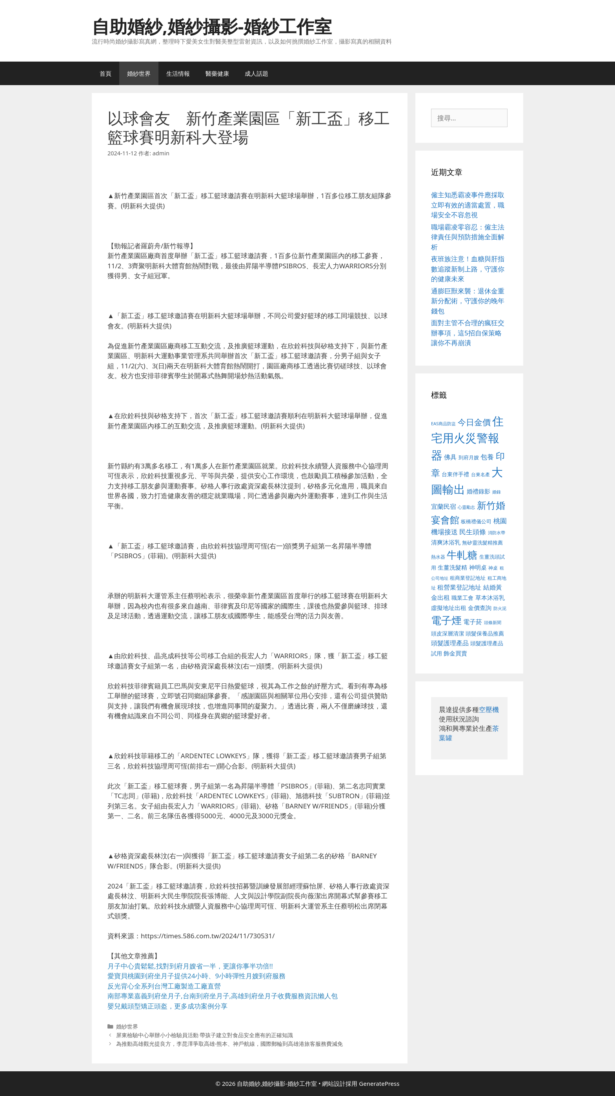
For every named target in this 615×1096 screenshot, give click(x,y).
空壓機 (489, 709)
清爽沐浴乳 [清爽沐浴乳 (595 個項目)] (445, 542)
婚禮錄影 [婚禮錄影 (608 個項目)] (478, 491)
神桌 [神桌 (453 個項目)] (493, 567)
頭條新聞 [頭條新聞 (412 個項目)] (492, 622)
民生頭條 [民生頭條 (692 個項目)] (472, 531)
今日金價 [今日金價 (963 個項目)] (474, 422)
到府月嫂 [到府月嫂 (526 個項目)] (469, 457)
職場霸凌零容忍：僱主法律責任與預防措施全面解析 (467, 236)
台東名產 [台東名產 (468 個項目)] (480, 474)
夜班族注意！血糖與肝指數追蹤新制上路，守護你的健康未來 (467, 268)
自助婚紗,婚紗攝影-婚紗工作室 (212, 26)
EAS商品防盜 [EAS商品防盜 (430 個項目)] (443, 423)
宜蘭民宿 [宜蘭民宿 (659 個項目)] (443, 506)
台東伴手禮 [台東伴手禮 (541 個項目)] (455, 474)
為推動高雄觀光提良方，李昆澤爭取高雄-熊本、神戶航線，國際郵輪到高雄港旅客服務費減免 (229, 1043)
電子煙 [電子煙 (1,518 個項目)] (446, 620)
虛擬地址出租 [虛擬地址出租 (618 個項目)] (448, 608)
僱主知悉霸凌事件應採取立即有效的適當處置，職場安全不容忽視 (467, 204)
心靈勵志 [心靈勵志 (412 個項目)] (466, 507)
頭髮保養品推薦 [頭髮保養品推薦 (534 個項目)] (485, 633)
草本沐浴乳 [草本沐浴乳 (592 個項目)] (490, 597)
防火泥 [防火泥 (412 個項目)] (499, 608)
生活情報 (178, 73)
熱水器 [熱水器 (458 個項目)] (438, 556)
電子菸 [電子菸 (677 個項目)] (472, 621)
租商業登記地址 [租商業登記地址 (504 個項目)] (468, 577)
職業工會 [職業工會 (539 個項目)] (462, 597)
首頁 (105, 73)
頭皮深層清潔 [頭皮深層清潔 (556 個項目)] (447, 633)
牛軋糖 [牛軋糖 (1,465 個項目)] (462, 555)
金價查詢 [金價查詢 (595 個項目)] (479, 608)
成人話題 (256, 73)
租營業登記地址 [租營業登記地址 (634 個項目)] (459, 587)
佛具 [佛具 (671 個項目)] (450, 456)
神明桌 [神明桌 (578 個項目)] (478, 567)
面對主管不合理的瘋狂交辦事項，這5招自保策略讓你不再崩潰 (467, 332)
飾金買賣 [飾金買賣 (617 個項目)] (455, 653)
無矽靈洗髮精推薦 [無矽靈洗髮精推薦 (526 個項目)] (482, 542)
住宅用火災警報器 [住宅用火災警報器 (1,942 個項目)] (467, 438)
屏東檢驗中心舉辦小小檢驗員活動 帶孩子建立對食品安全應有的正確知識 (204, 1035)
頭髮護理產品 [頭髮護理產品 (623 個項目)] (450, 643)
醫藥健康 (217, 73)
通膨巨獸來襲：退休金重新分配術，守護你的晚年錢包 (467, 300)
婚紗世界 (139, 73)
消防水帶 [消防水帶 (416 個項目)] (496, 532)
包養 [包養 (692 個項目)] (487, 456)
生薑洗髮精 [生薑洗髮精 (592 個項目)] (452, 567)
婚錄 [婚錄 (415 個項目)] (496, 492)
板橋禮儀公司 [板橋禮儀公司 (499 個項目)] (476, 521)
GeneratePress (379, 1083)
